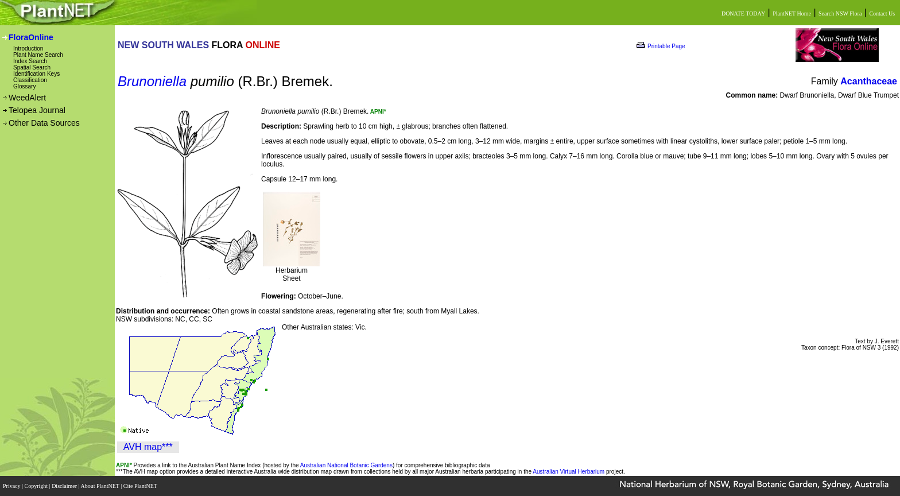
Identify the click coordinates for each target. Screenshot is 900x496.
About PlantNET (100, 486)
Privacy (12, 486)
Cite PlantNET (140, 486)
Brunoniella (152, 81)
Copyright (37, 486)
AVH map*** (148, 447)
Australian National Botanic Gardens (346, 465)
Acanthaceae (868, 81)
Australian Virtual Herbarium (568, 471)
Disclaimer (65, 486)
